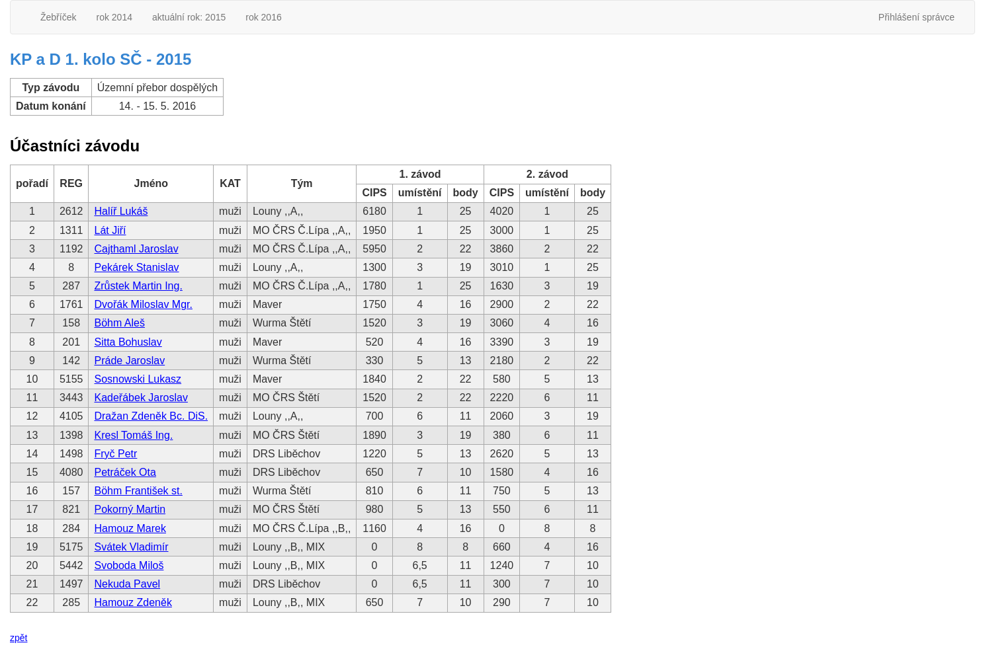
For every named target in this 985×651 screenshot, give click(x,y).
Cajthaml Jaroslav (136, 248)
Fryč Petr (115, 453)
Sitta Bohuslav (127, 342)
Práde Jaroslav (129, 360)
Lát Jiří (110, 230)
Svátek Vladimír (131, 547)
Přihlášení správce (916, 17)
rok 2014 (114, 17)
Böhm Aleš (119, 322)
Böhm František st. (138, 490)
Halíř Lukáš (121, 211)
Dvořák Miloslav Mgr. (143, 304)
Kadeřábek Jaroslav (140, 397)
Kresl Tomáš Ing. (133, 435)
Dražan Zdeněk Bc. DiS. (151, 416)
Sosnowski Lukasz (137, 379)
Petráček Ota (124, 472)
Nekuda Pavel (127, 584)
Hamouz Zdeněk (132, 602)
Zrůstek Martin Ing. (138, 285)
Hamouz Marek (129, 528)
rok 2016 (263, 17)
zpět (18, 637)
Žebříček (58, 17)
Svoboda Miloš (128, 565)
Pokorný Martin (129, 509)
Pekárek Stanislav (136, 267)
